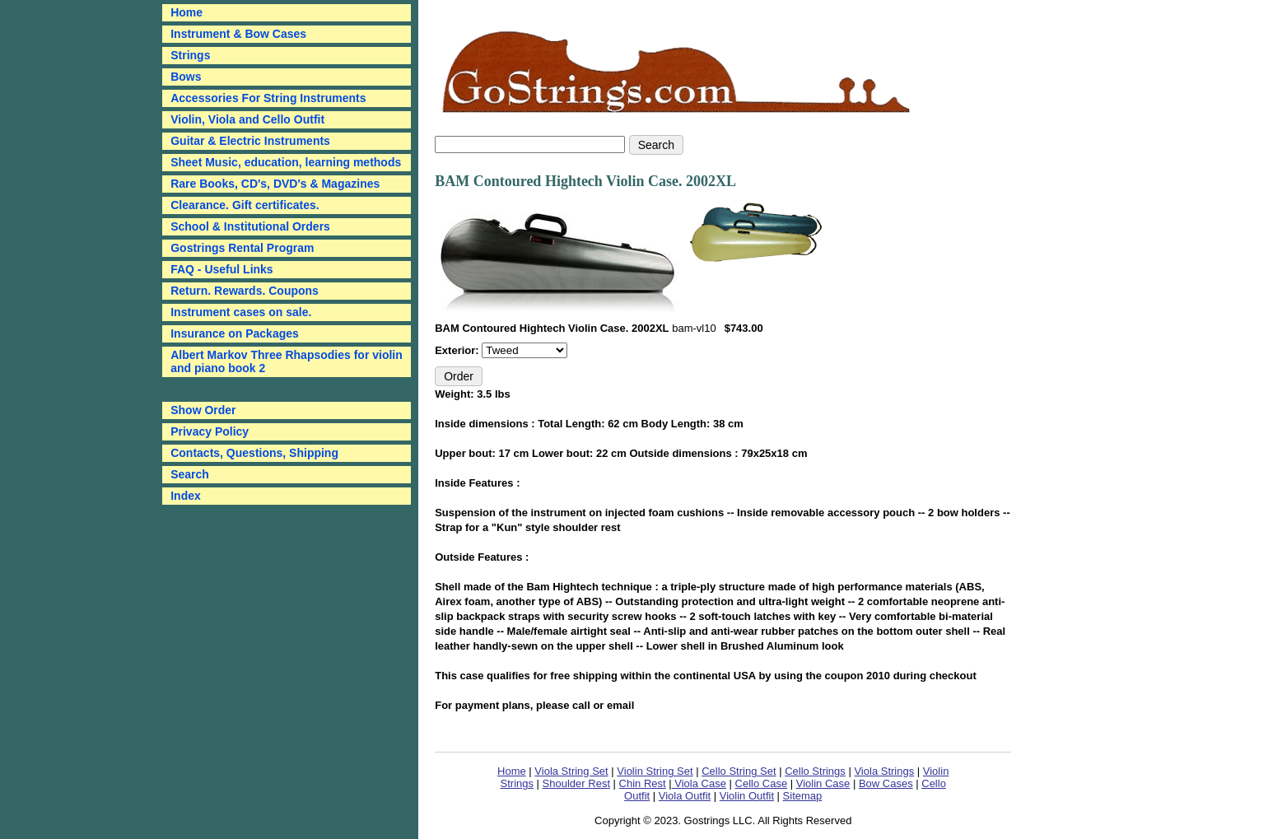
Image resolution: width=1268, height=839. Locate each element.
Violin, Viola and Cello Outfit (247, 119)
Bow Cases (886, 783)
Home (511, 771)
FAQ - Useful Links (221, 269)
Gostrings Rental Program (242, 247)
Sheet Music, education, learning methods (285, 162)
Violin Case (823, 783)
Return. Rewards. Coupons (244, 290)
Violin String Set (654, 771)
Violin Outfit (747, 796)
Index (185, 495)
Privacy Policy (209, 431)
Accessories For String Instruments (268, 98)
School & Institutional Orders (250, 226)
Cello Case (761, 783)
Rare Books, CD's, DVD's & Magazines (275, 183)
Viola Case (699, 783)
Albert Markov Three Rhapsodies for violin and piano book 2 (286, 361)
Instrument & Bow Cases (238, 33)
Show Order (202, 410)
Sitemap (803, 796)
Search (189, 474)
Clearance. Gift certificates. (244, 205)
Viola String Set (571, 771)
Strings (190, 55)
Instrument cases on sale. (240, 312)
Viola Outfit (685, 796)
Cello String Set (739, 771)
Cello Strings (815, 771)
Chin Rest (642, 783)
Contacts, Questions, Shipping (254, 452)
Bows (185, 76)
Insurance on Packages (234, 333)
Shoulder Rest (576, 783)
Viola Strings (884, 771)
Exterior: (458, 350)
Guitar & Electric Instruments (250, 140)
